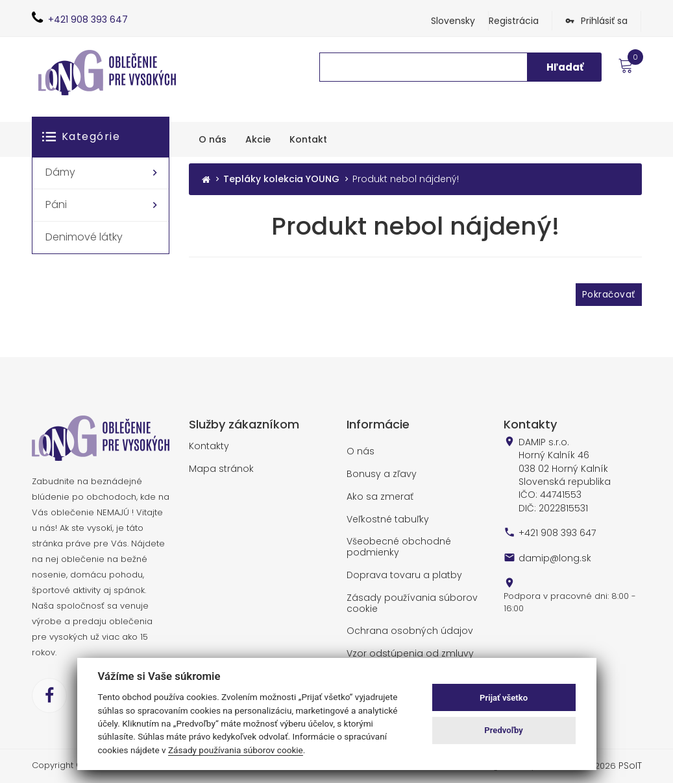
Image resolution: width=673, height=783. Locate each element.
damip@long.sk (551, 549)
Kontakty (206, 445)
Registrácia (514, 20)
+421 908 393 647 (556, 526)
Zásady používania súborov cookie (405, 596)
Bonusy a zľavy (378, 472)
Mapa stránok (218, 467)
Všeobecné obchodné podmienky (395, 542)
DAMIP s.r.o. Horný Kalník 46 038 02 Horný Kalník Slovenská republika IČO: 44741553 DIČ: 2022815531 (561, 471)
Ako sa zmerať (377, 494)
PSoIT (631, 765)
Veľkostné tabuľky (384, 516)
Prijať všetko (504, 698)
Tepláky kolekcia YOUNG (281, 179)
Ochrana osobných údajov (404, 623)
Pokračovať (608, 293)
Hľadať (564, 67)
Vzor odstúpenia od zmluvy (404, 645)
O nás (359, 450)
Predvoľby (503, 730)
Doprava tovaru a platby (399, 570)
